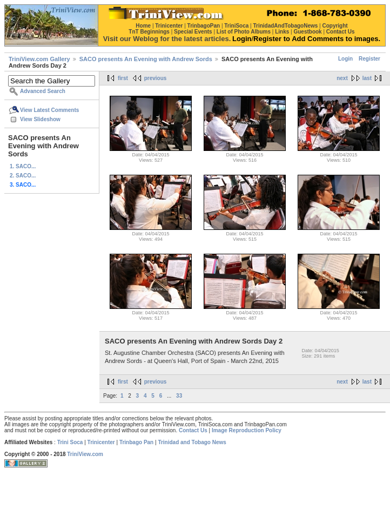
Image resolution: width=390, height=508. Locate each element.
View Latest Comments (49, 110)
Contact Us (193, 430)
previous (155, 78)
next (342, 78)
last (367, 78)
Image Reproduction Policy (246, 430)
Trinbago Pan (136, 442)
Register (369, 59)
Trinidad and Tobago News (192, 442)
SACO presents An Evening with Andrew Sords (145, 59)
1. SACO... (23, 166)
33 (179, 396)
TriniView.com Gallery (39, 59)
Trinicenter (101, 442)
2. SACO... (23, 176)
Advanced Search (42, 91)
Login (345, 59)
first (123, 78)
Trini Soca (70, 442)
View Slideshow (40, 119)
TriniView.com (85, 454)
